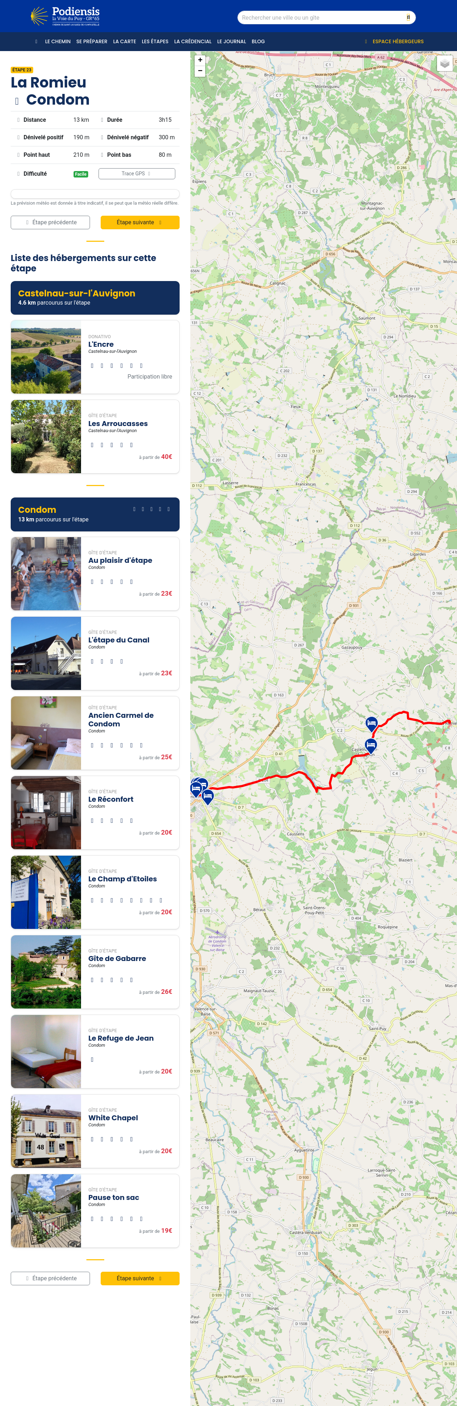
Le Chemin (58, 41)
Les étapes (155, 41)
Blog (258, 41)
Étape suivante (140, 222)
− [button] (200, 71)
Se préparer (91, 41)
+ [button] (200, 60)
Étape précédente (50, 222)
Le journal (231, 41)
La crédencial (192, 41)
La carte (124, 41)
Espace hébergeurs (393, 41)
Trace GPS (137, 173)
